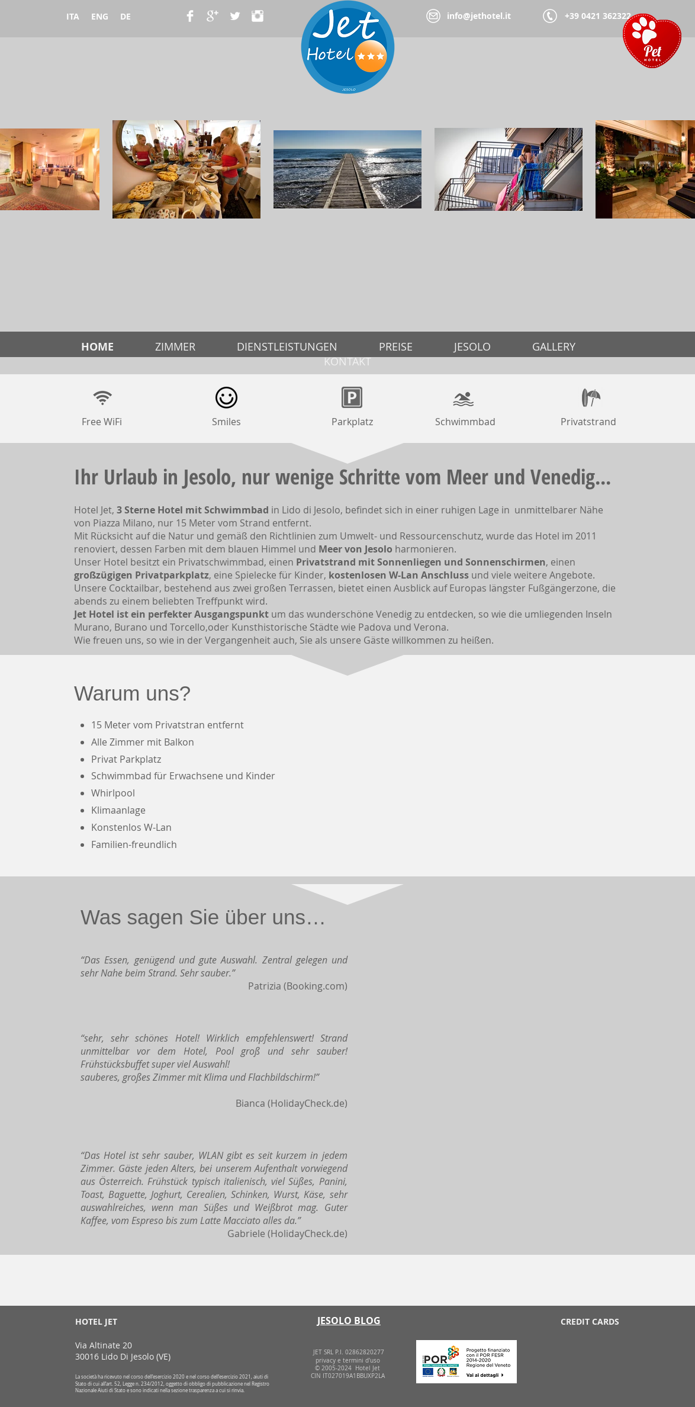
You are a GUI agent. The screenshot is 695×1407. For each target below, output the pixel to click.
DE (125, 16)
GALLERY (553, 346)
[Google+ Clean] (212, 16)
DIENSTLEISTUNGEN (287, 346)
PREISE (396, 346)
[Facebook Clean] (190, 16)
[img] (548, 1354)
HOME (97, 346)
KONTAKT (347, 361)
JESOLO (472, 346)
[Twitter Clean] (235, 16)
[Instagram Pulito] (257, 16)
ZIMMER (175, 346)
